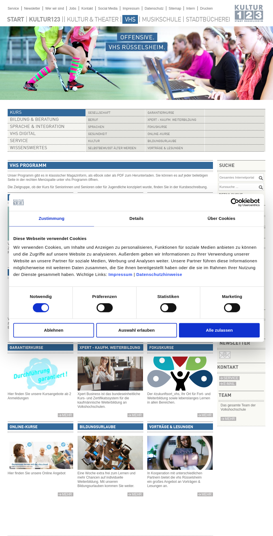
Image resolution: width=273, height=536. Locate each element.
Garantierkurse (161, 113)
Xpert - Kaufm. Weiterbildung (172, 120)
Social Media (108, 8)
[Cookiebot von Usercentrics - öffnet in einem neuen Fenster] (235, 202)
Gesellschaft (99, 113)
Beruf (93, 120)
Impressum (120, 274)
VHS (130, 20)
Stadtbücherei (208, 20)
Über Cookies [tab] (221, 218)
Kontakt (87, 8)
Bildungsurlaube (162, 141)
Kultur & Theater (92, 20)
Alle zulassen (219, 330)
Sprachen (96, 127)
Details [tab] (136, 218)
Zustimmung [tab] (52, 218)
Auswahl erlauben (136, 330)
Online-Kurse (159, 134)
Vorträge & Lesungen (165, 148)
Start (15, 20)
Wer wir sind (54, 8)
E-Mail (229, 384)
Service (13, 8)
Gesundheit (97, 134)
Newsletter (32, 8)
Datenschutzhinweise (159, 274)
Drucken (206, 8)
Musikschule (161, 20)
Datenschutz (154, 8)
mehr (230, 419)
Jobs (72, 8)
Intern (190, 8)
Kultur (94, 141)
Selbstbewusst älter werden (112, 148)
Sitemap (175, 8)
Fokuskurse (157, 127)
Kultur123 (44, 20)
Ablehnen (53, 330)
